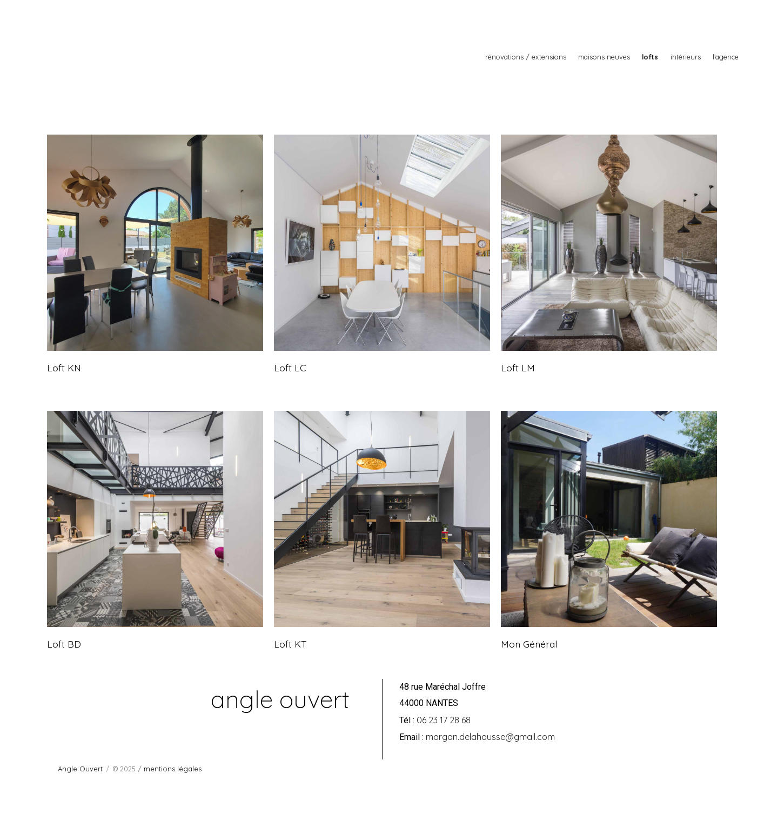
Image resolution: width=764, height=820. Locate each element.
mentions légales (173, 768)
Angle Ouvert (80, 768)
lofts (650, 56)
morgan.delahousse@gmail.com (490, 736)
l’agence (726, 56)
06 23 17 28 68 (444, 720)
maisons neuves (604, 56)
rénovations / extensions (525, 56)
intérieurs (686, 56)
